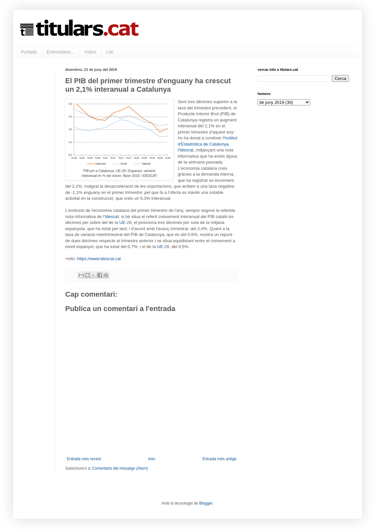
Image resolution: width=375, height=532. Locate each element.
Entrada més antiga (219, 459)
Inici (151, 459)
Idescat (112, 216)
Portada (29, 52)
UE (122, 222)
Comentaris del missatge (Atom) (120, 468)
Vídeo (90, 52)
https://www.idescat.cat (99, 258)
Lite (109, 52)
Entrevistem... (61, 52)
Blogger (206, 503)
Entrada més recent (84, 459)
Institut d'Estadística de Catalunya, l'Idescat (207, 143)
